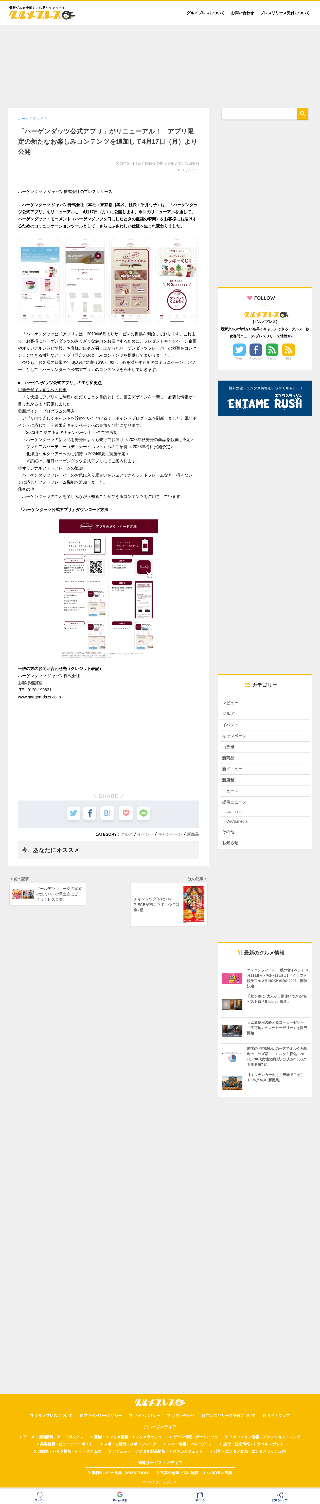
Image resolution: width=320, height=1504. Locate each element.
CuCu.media (236, 824)
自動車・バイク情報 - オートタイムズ (69, 1454)
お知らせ (230, 845)
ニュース (230, 793)
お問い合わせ (242, 13)
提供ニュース (235, 804)
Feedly (272, 358)
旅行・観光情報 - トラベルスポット (253, 1447)
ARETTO (234, 814)
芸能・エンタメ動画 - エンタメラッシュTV (250, 1454)
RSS (288, 358)
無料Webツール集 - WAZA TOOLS (121, 1476)
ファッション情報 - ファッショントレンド (264, 1440)
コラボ (228, 747)
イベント (145, 834)
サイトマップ (278, 1418)
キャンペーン (170, 834)
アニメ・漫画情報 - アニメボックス (53, 1440)
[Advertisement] (160, 64)
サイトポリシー (147, 1418)
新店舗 (228, 781)
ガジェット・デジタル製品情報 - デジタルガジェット (157, 1454)
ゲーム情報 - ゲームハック (195, 1440)
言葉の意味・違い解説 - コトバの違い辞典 (196, 1476)
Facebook (256, 358)
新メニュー (233, 770)
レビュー (230, 702)
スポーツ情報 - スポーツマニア (130, 1447)
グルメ (126, 834)
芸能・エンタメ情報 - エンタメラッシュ (128, 1440)
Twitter (239, 358)
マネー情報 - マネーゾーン (189, 1447)
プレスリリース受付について (285, 13)
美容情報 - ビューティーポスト (66, 1447)
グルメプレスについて (206, 13)
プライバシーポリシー (103, 1418)
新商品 (193, 834)
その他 (228, 834)
